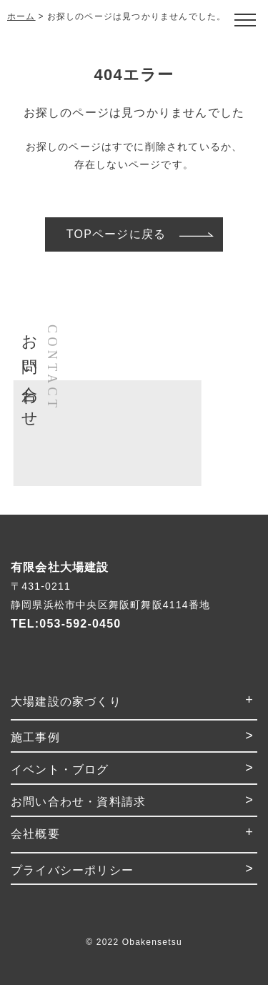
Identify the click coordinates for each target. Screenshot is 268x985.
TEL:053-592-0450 (66, 624)
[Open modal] (244, 19)
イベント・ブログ (60, 769)
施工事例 (35, 737)
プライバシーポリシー (72, 870)
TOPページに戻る (116, 234)
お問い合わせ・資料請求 (78, 802)
